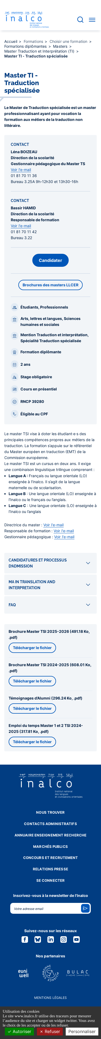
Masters (60, 46)
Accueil (11, 41)
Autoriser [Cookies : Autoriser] (19, 1031)
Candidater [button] (50, 260)
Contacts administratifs (50, 824)
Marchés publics (50, 846)
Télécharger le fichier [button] (32, 647)
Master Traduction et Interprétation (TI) (39, 51)
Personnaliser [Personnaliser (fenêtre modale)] (82, 1031)
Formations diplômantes (26, 46)
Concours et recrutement (50, 857)
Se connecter (50, 880)
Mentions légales (50, 998)
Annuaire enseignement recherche (50, 835)
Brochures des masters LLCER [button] (50, 285)
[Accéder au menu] (92, 19)
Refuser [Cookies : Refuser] (50, 1031)
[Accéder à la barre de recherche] (80, 19)
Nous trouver (50, 812)
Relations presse (50, 869)
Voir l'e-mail (21, 169)
